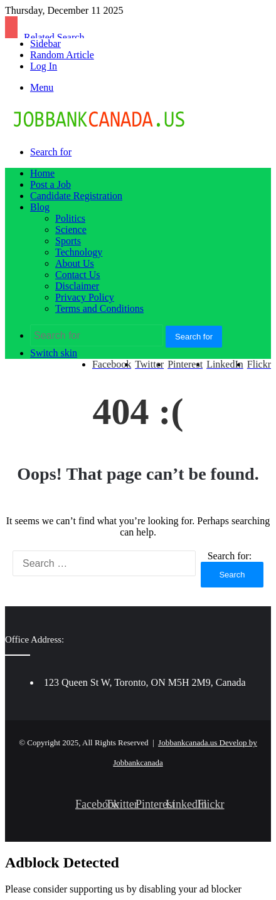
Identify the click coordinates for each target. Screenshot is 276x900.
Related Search (54, 37)
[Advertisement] (138, 305)
